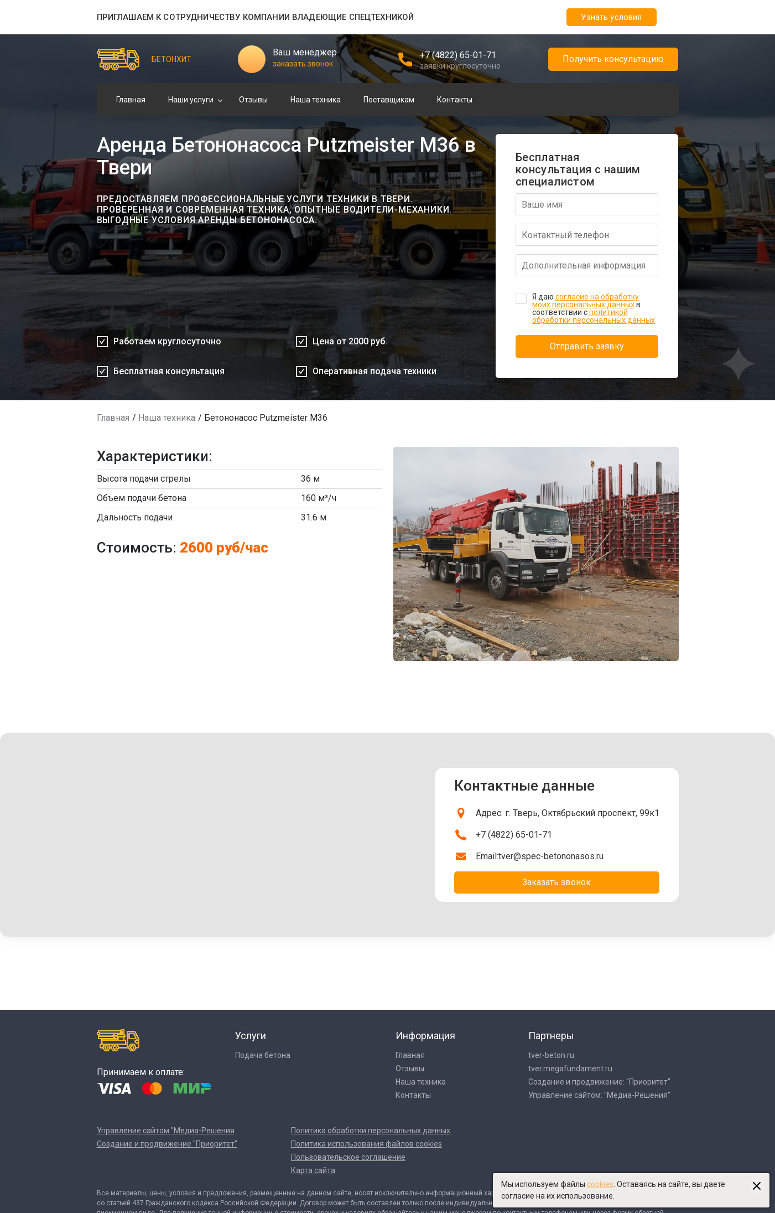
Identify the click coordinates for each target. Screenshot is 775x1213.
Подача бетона (262, 1055)
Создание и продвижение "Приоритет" (167, 1143)
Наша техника (315, 99)
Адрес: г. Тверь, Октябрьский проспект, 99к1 (567, 813)
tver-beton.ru (551, 1055)
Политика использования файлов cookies (366, 1143)
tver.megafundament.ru (570, 1068)
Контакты (454, 99)
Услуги (250, 1035)
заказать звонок (303, 63)
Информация (425, 1035)
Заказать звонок (556, 882)
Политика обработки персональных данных (370, 1130)
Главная (130, 99)
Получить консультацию (613, 59)
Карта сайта (313, 1170)
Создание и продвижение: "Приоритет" (599, 1081)
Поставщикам (388, 99)
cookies (600, 1184)
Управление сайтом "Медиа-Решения (166, 1130)
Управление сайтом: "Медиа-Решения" (599, 1095)
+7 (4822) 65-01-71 (458, 55)
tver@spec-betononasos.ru (551, 856)
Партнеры (551, 1035)
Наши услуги (191, 99)
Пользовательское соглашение (348, 1157)
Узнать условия (611, 17)
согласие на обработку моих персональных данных (585, 300)
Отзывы (253, 99)
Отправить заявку (587, 346)
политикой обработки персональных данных (593, 316)
